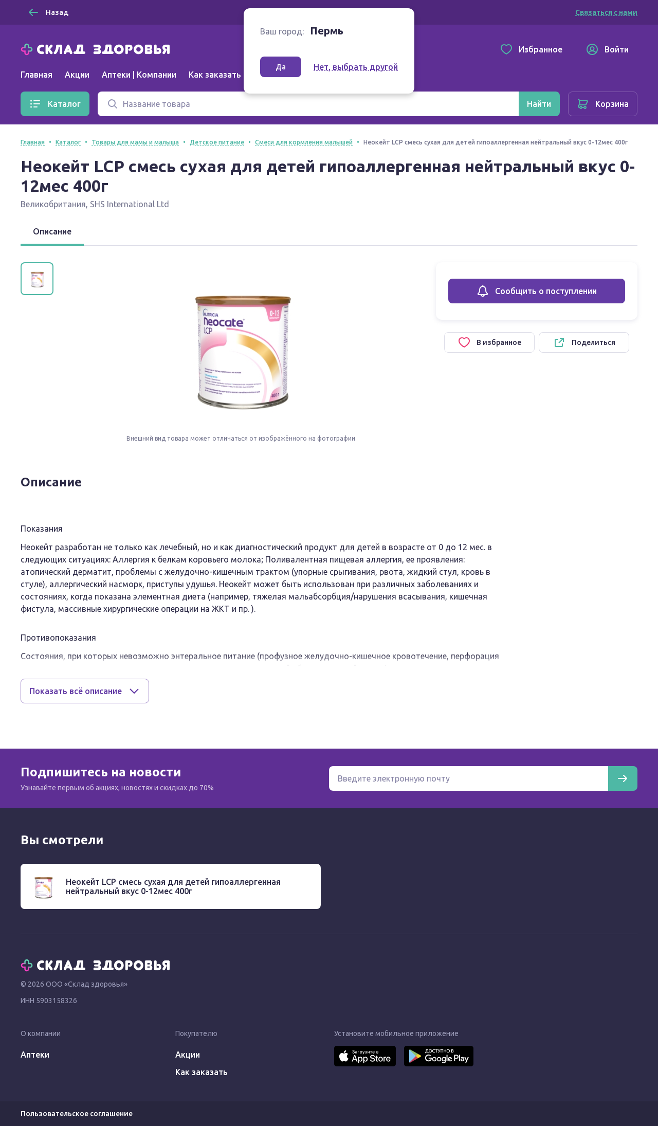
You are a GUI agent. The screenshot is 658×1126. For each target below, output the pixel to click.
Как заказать (215, 74)
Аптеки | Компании (139, 74)
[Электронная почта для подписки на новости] (469, 778)
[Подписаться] (622, 778)
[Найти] (539, 104)
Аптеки (35, 1054)
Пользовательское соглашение (77, 1114)
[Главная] (98, 48)
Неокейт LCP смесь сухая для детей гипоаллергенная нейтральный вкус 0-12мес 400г (173, 886)
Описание (52, 231)
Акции (77, 74)
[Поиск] (308, 104)
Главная (36, 74)
